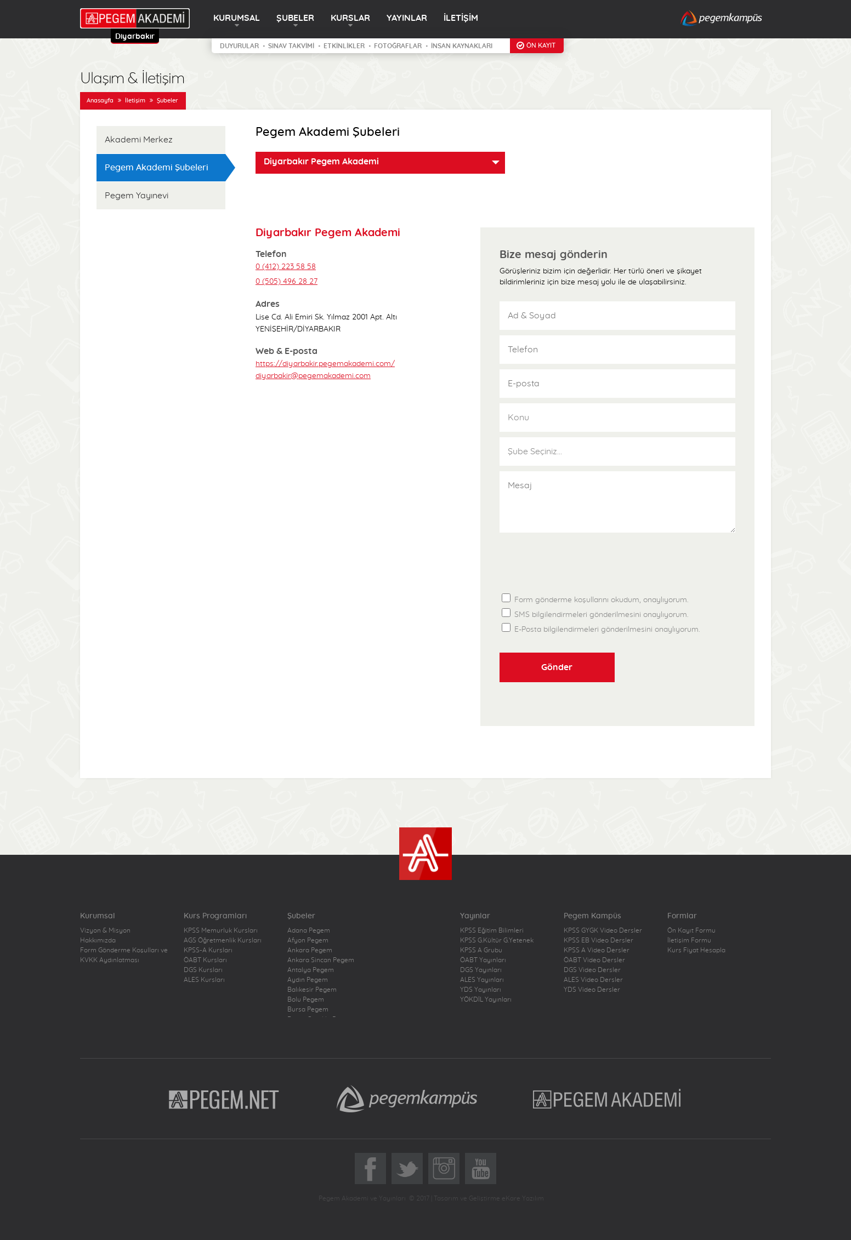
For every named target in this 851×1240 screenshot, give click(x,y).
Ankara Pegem (309, 950)
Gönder (556, 667)
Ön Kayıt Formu (691, 930)
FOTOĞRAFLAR (398, 46)
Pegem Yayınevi (136, 195)
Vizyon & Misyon (105, 930)
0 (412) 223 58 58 (286, 267)
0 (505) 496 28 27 (286, 281)
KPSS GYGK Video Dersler (603, 930)
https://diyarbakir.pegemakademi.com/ (325, 364)
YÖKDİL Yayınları (486, 999)
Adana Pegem (308, 930)
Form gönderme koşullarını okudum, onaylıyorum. (595, 598)
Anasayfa (100, 101)
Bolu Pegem (305, 999)
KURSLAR (350, 18)
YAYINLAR (407, 18)
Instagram (443, 1168)
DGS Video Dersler (592, 970)
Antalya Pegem (310, 970)
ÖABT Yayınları (483, 960)
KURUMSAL (236, 18)
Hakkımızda (98, 940)
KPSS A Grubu (481, 950)
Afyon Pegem (307, 940)
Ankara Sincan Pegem (320, 960)
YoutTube (480, 1168)
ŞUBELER (295, 18)
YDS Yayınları (480, 989)
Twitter (407, 1168)
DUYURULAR (239, 46)
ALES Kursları (204, 979)
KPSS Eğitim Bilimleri (492, 930)
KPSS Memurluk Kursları (221, 930)
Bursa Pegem (307, 1009)
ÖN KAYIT (540, 45)
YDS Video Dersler (592, 989)
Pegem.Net (224, 1098)
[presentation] (583, 559)
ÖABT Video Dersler (594, 960)
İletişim (135, 101)
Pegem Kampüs (407, 1098)
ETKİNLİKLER (344, 46)
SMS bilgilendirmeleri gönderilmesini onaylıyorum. (595, 613)
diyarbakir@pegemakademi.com (313, 376)
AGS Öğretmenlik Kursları (223, 940)
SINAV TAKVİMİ (291, 46)
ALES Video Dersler (593, 979)
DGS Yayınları (481, 970)
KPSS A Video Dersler (596, 950)
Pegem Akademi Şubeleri (156, 167)
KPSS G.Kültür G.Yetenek (497, 940)
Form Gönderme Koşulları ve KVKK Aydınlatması (124, 955)
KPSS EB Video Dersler (598, 940)
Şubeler (167, 101)
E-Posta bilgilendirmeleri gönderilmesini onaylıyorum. (601, 628)
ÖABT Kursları (205, 960)
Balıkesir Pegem (312, 989)
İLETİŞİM (461, 18)
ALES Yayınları (482, 979)
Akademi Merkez (139, 139)
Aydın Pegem (307, 979)
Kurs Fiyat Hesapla (696, 950)
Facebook (370, 1168)
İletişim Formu (689, 940)
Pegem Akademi (608, 1098)
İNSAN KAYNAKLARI (461, 46)
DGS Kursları (203, 970)
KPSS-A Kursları (208, 950)
